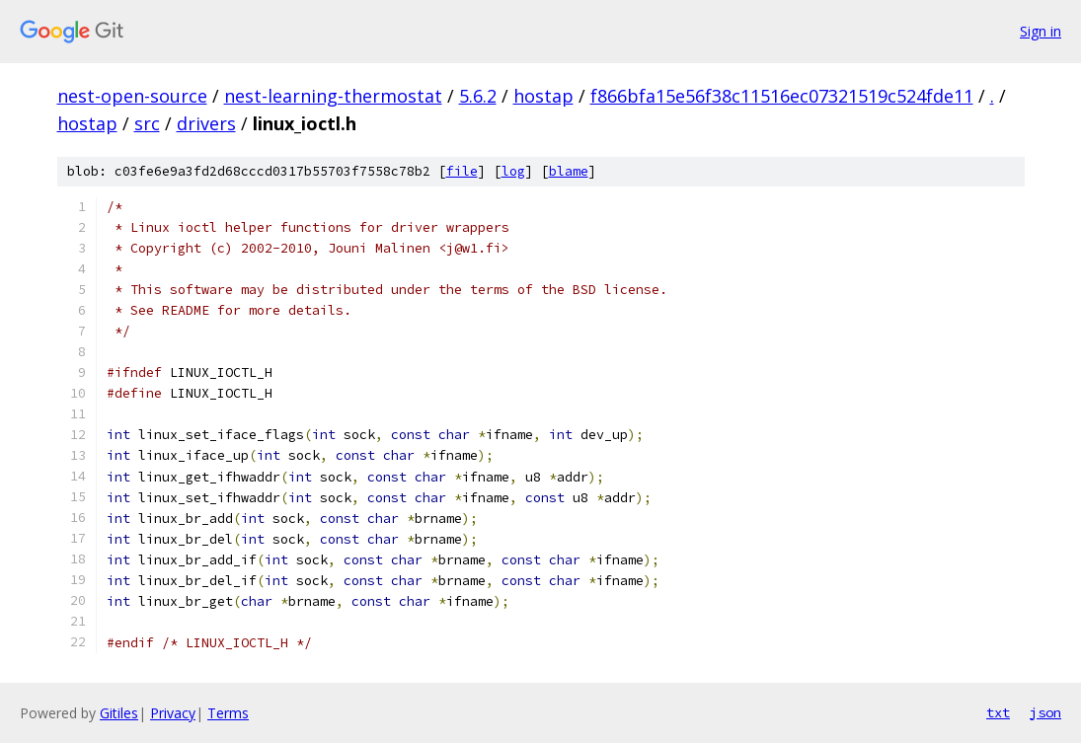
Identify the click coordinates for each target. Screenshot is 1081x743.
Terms (228, 713)
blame (568, 171)
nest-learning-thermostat (333, 96)
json (1045, 712)
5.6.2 (478, 96)
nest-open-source (132, 96)
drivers (206, 123)
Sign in (1040, 31)
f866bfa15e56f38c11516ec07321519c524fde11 (781, 96)
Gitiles (119, 713)
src (147, 123)
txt (998, 712)
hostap (543, 96)
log (513, 171)
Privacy (172, 713)
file (462, 171)
